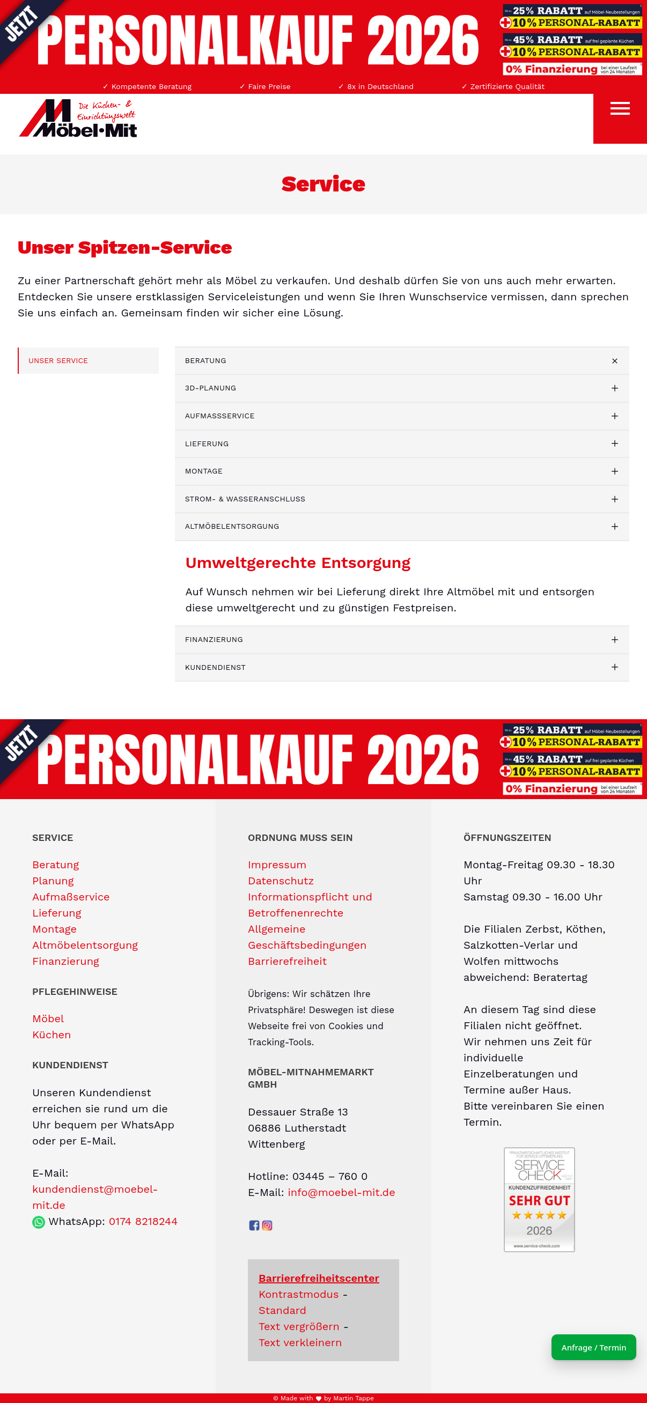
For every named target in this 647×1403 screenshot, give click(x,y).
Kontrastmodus (299, 1294)
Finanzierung (214, 639)
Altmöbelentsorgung (232, 526)
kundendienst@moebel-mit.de (95, 1197)
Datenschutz (281, 880)
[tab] (402, 360)
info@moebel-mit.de (341, 1192)
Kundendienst (215, 667)
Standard (282, 1310)
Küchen (51, 1034)
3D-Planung (211, 387)
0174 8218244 (143, 1221)
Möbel (48, 1018)
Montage (204, 471)
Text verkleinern (300, 1342)
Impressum (277, 864)
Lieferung (207, 443)
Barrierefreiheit (287, 961)
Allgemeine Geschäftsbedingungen (307, 936)
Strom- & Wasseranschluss (245, 498)
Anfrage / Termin (577, 1347)
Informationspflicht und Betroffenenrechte (310, 904)
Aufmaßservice (220, 415)
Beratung (205, 360)
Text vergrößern (299, 1326)
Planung (52, 880)
